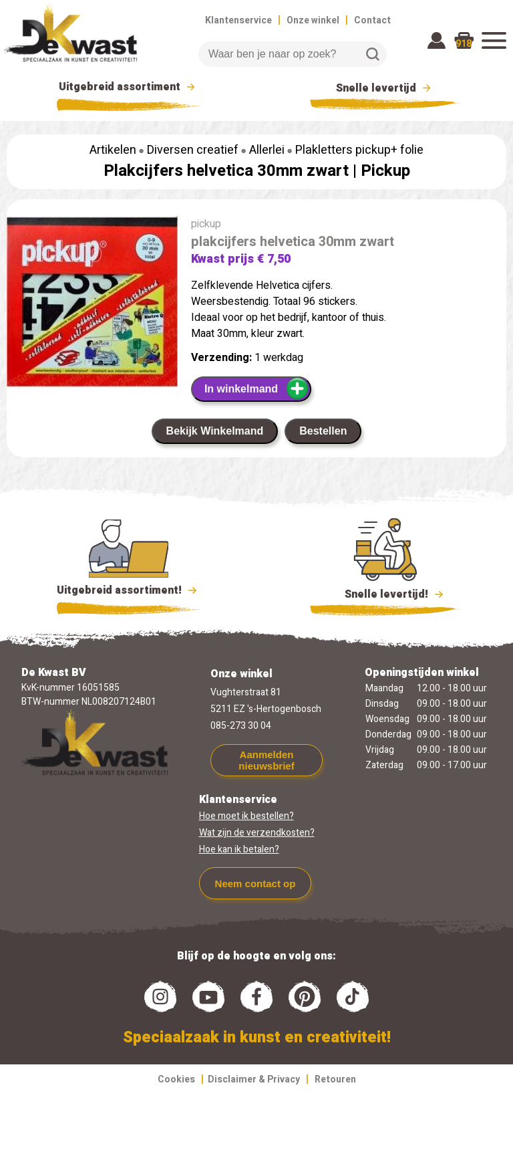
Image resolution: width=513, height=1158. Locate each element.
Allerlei (267, 150)
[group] (92, 304)
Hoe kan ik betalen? (239, 849)
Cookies (176, 1079)
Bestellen (323, 431)
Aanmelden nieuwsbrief (266, 760)
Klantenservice (238, 20)
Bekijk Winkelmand (215, 431)
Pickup (385, 171)
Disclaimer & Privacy (254, 1079)
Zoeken (372, 54)
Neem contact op (255, 883)
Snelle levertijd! (385, 593)
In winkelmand (256, 388)
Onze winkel (313, 20)
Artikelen (113, 150)
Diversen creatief (192, 150)
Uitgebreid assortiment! (128, 590)
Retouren (335, 1079)
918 (464, 44)
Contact (372, 20)
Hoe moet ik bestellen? (246, 816)
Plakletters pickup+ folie (359, 150)
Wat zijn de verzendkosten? (257, 833)
